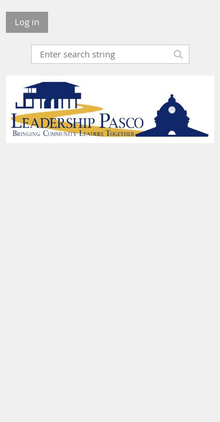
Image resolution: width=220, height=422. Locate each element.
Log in (27, 22)
